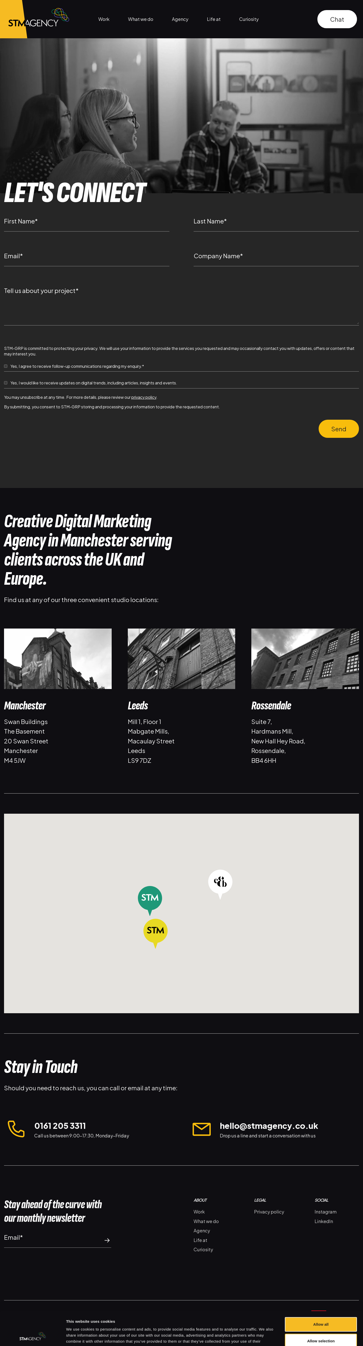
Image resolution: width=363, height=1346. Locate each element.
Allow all (321, 1292)
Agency (180, 19)
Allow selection (321, 1309)
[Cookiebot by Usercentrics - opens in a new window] (33, 1336)
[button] (155, 937)
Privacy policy (269, 1211)
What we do (140, 19)
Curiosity (249, 19)
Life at (214, 19)
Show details (264, 1336)
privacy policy (143, 397)
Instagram (326, 1211)
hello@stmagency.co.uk (269, 1126)
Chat (337, 19)
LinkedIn (324, 1221)
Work (103, 19)
